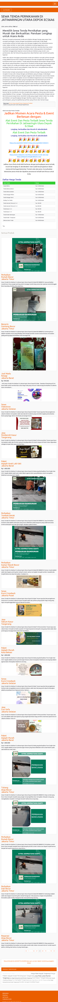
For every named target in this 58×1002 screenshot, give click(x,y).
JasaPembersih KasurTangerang (9, 435)
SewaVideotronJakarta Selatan (8, 406)
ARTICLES (5, 997)
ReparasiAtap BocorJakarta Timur (7, 938)
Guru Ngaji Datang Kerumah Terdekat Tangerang (23, 973)
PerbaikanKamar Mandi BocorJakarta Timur (10, 564)
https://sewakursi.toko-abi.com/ (38, 155)
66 (33, 951)
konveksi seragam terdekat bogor (29, 982)
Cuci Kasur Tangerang (40, 978)
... (31, 951)
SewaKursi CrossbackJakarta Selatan (8, 681)
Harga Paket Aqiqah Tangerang (40, 973)
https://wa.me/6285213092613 (19, 143)
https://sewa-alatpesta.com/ (19, 155)
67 (36, 951)
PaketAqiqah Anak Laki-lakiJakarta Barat (11, 463)
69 (42, 951)
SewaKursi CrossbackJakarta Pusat (8, 593)
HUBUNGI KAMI (7, 999)
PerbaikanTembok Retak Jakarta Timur (8, 515)
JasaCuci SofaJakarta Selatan (8, 709)
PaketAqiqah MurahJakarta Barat (7, 737)
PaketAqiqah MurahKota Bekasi (7, 650)
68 (40, 951)
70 (45, 951)
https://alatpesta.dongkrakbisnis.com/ (29, 156)
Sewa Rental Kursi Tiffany (9, 973)
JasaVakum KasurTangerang (7, 621)
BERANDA (6, 993)
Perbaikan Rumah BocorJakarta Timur (7, 277)
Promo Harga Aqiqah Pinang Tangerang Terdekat (20, 103)
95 (51, 951)
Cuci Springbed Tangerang (20, 980)
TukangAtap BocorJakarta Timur (7, 789)
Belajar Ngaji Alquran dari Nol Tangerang (38, 980)
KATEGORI (6, 10)
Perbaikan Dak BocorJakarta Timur (7, 888)
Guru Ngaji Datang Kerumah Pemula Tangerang (20, 978)
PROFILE (5, 995)
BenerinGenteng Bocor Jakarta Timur (8, 326)
